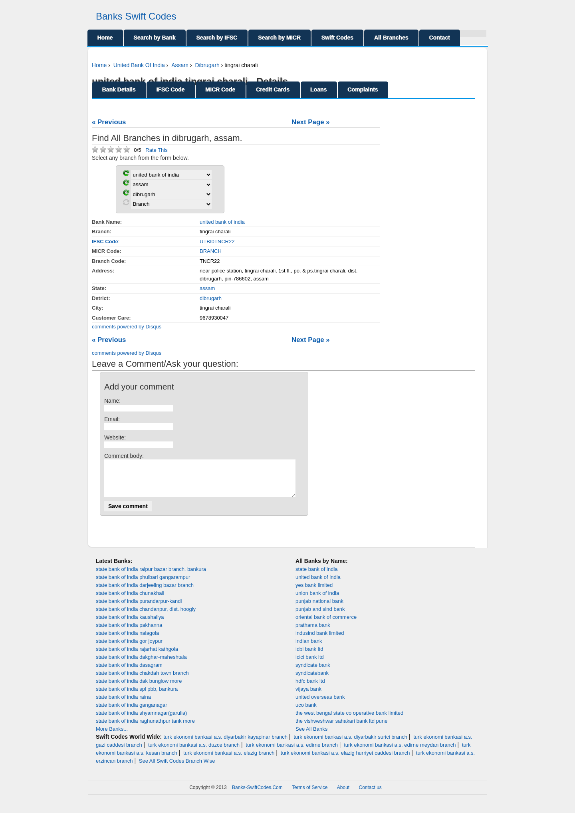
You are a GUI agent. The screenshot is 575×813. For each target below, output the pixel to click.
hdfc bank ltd (310, 688)
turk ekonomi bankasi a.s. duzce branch (194, 752)
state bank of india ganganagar (131, 712)
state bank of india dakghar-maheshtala (141, 664)
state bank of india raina (123, 704)
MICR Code (221, 89)
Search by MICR (279, 37)
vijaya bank (308, 696)
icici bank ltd (309, 664)
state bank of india (316, 576)
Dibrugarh (207, 65)
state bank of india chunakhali (130, 600)
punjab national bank (319, 608)
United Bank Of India (139, 65)
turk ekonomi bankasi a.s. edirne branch (292, 752)
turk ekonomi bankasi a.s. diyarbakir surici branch (350, 744)
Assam (179, 65)
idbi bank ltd (309, 656)
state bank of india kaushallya (130, 624)
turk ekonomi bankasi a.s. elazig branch (228, 760)
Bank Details (119, 89)
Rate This (156, 150)
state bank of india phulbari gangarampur (143, 584)
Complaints (363, 89)
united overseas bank (320, 704)
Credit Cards (273, 89)
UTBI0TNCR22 (217, 241)
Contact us (370, 794)
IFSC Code (171, 89)
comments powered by (126, 327)
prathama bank (312, 632)
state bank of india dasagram (129, 672)
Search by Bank (155, 37)
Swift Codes (337, 37)
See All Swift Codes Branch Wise (177, 768)
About (343, 794)
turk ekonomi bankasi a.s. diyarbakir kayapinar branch (225, 744)
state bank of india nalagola (127, 640)
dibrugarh (211, 298)
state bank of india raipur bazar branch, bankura (151, 576)
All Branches (391, 37)
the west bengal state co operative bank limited (349, 720)
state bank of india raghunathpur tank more (145, 728)
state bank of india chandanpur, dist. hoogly (146, 616)
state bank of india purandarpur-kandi (139, 608)
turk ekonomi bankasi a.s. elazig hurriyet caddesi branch (345, 760)
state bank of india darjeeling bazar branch (145, 592)
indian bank (308, 648)
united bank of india (222, 222)
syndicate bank (312, 672)
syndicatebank (312, 680)
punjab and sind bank (320, 616)
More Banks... (112, 736)
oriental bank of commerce (326, 624)
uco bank (306, 712)
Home (105, 37)
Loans (319, 89)
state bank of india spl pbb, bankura (137, 696)
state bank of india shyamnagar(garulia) (141, 720)
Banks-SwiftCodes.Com (257, 794)
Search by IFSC (217, 37)
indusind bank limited (319, 640)
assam (207, 288)
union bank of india (317, 600)
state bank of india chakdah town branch (142, 680)
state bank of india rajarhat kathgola (137, 656)
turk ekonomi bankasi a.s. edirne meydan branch (400, 752)
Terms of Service (309, 794)
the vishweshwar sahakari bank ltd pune (341, 728)
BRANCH (211, 251)
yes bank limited (314, 592)
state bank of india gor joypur (129, 648)
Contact (439, 37)
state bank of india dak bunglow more (139, 688)
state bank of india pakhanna (129, 632)
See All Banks (311, 736)
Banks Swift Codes (136, 16)
